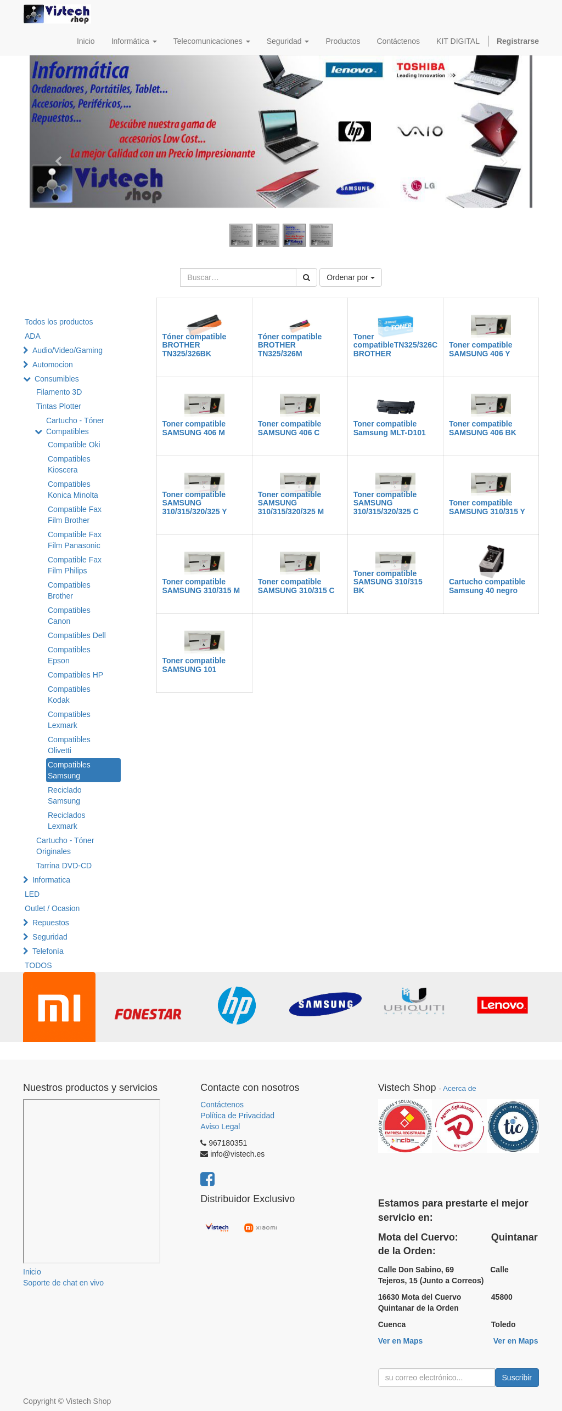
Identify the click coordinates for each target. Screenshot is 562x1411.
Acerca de (459, 1088)
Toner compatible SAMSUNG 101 (194, 664)
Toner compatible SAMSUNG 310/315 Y (487, 506)
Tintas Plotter (58, 406)
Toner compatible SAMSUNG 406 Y (481, 348)
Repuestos (50, 922)
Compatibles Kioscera (69, 464)
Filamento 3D (59, 392)
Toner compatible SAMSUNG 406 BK (482, 427)
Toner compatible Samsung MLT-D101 (389, 427)
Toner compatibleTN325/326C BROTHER (395, 345)
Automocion (52, 364)
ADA (33, 336)
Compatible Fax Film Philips (75, 565)
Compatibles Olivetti (69, 745)
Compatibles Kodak (69, 694)
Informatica (51, 879)
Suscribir (517, 1377)
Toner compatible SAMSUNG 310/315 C (296, 585)
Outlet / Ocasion (52, 908)
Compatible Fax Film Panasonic (75, 540)
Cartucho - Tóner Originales (65, 846)
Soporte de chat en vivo (63, 1282)
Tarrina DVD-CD (64, 865)
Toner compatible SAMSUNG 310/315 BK (388, 582)
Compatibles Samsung (69, 770)
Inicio (32, 1271)
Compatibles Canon (69, 615)
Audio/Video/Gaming (67, 350)
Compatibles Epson (69, 655)
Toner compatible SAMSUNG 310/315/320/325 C (386, 503)
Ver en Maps (400, 1340)
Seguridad (50, 936)
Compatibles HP (75, 674)
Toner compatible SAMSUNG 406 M (194, 427)
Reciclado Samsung (64, 795)
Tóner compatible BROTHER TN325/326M (290, 345)
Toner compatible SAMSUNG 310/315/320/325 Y (194, 503)
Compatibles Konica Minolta (73, 489)
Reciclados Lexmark (66, 820)
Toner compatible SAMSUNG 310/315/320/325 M (291, 503)
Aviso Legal (220, 1126)
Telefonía (48, 951)
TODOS (38, 965)
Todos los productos (59, 321)
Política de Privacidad (237, 1115)
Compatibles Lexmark (69, 720)
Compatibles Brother (69, 590)
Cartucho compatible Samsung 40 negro (487, 585)
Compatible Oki (74, 444)
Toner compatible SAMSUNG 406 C (290, 427)
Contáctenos (222, 1104)
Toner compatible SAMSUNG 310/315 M (201, 585)
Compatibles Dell (77, 635)
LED (32, 894)
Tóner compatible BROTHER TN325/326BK (194, 345)
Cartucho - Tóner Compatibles (75, 426)
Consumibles (57, 378)
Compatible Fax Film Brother (75, 515)
